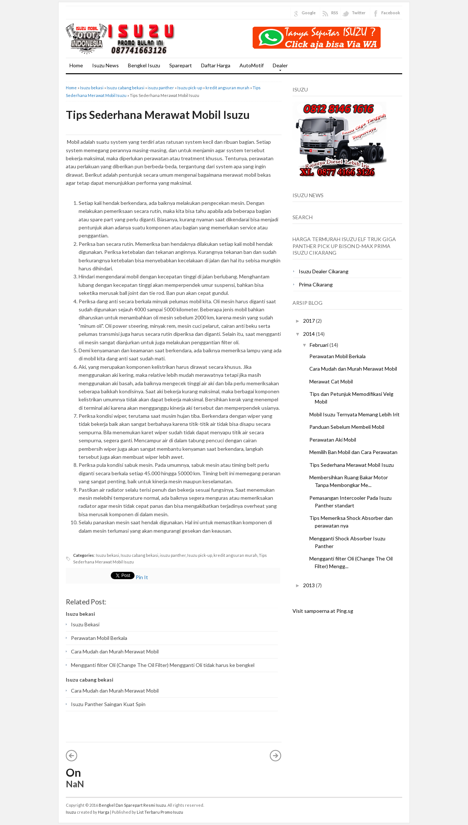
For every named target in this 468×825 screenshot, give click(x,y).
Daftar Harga (215, 65)
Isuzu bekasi (91, 87)
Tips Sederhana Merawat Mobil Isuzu (158, 114)
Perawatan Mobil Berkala (99, 638)
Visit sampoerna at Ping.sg (322, 611)
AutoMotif (251, 65)
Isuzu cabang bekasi (125, 87)
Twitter (359, 12)
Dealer (278, 67)
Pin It (142, 577)
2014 (309, 334)
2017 (309, 321)
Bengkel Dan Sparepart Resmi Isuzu (132, 805)
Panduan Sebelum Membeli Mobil (346, 427)
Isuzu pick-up (189, 87)
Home (76, 65)
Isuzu (71, 812)
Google (309, 12)
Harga (103, 812)
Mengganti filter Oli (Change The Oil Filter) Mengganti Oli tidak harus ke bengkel (162, 665)
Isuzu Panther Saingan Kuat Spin (108, 704)
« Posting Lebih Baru (72, 755)
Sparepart (180, 65)
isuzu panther (161, 87)
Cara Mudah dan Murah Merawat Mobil (115, 651)
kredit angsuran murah (227, 87)
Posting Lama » (276, 755)
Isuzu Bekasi (85, 624)
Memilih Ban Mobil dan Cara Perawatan (353, 452)
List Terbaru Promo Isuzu (160, 812)
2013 (309, 585)
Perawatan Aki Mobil (332, 439)
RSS (334, 12)
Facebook (390, 12)
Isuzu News (105, 65)
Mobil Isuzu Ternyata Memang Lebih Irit (354, 414)
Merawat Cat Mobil (331, 381)
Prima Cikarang (316, 284)
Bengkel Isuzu (144, 65)
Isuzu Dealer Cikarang (323, 271)
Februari (319, 345)
